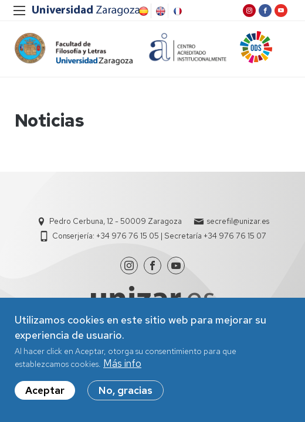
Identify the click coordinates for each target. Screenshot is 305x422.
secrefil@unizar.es (238, 221)
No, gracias (125, 390)
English (159, 11)
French (176, 11)
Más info (122, 364)
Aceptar (45, 390)
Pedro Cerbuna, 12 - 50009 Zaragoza (115, 221)
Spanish (142, 11)
